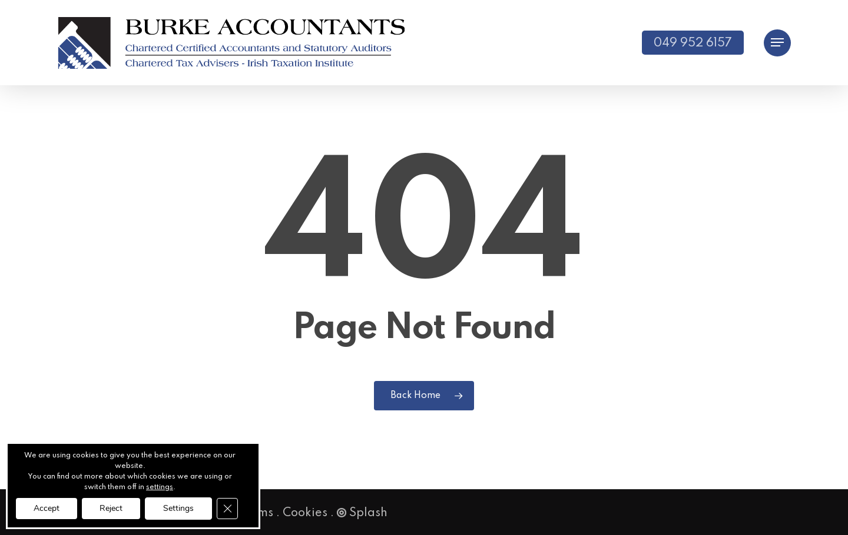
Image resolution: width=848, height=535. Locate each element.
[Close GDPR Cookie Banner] (227, 508)
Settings (178, 508)
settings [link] (159, 487)
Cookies (305, 513)
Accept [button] (46, 508)
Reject (111, 508)
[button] (777, 42)
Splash (362, 513)
